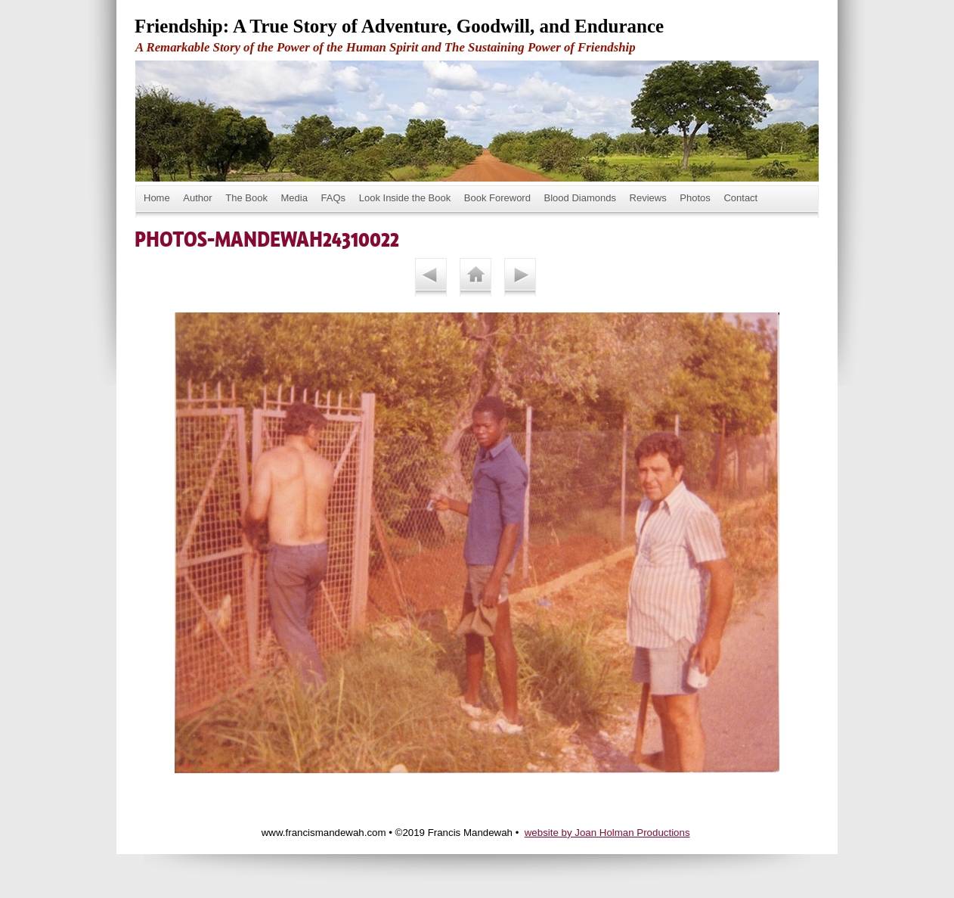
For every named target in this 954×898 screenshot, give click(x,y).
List (475, 277)
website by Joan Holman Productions (607, 832)
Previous (431, 277)
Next (520, 277)
